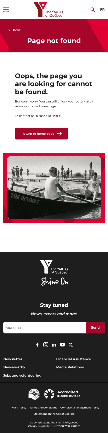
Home (14, 29)
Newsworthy (14, 367)
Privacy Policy (17, 407)
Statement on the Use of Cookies (54, 413)
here (56, 116)
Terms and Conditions (43, 407)
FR (102, 9)
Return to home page (42, 133)
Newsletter (12, 359)
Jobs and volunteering (22, 375)
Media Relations (70, 367)
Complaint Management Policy (79, 407)
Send (95, 327)
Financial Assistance (73, 359)
